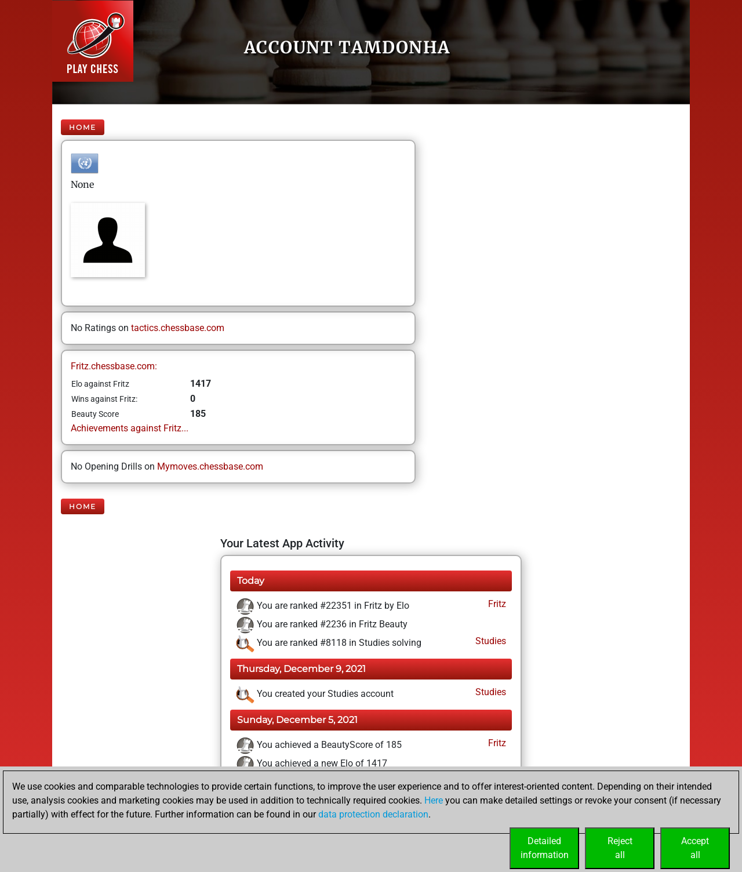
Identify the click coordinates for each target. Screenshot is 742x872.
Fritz (496, 603)
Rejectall (620, 847)
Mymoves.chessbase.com (210, 466)
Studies (489, 640)
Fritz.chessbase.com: (114, 366)
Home (82, 127)
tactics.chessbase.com (177, 327)
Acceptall (695, 847)
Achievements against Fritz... (129, 428)
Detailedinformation (545, 847)
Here (433, 800)
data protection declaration (373, 814)
